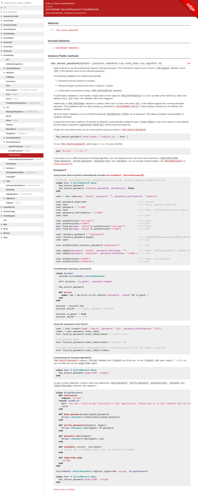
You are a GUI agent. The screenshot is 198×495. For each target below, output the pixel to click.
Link (188, 63)
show (62, 489)
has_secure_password (67, 30)
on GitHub (70, 489)
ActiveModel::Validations (67, 48)
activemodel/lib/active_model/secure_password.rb (66, 13)
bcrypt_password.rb (63, 164)
